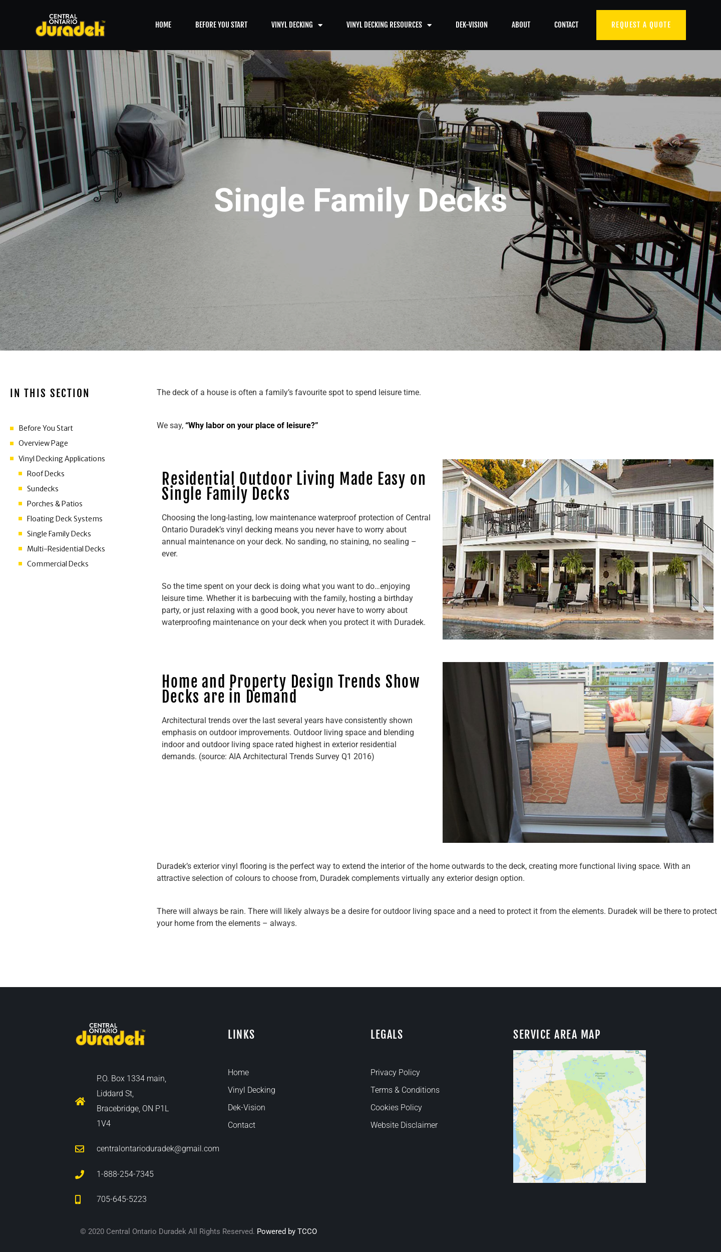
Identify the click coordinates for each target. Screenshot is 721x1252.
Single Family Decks (59, 533)
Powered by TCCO (287, 1231)
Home (163, 25)
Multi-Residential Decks (66, 548)
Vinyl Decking (296, 25)
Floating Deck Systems (65, 518)
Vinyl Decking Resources (389, 25)
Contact (566, 25)
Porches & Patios (55, 503)
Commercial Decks (58, 563)
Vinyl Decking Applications (62, 458)
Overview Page (43, 443)
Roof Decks (46, 473)
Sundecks (43, 488)
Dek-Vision (472, 25)
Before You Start (221, 25)
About (521, 25)
